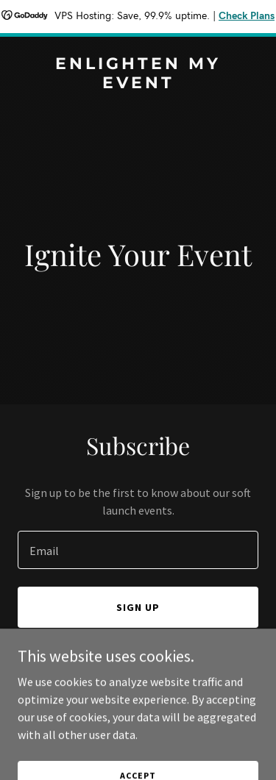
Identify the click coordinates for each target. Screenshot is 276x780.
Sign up (138, 607)
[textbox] (138, 550)
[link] (138, 83)
